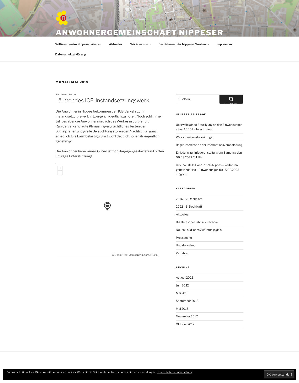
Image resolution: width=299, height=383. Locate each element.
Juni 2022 (182, 285)
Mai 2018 (182, 308)
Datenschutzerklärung (70, 54)
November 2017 (187, 316)
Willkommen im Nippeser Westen (78, 44)
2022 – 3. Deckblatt (189, 206)
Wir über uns (141, 44)
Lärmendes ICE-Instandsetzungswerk (102, 100)
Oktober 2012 (185, 324)
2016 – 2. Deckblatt (189, 199)
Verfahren (182, 253)
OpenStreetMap (124, 254)
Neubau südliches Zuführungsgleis (199, 229)
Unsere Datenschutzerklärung (174, 372)
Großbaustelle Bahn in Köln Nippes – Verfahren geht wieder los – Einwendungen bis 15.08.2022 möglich (207, 169)
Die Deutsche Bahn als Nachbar (197, 222)
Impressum (224, 44)
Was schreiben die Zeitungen (195, 137)
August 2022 (184, 277)
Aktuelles (115, 44)
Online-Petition (106, 151)
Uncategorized (185, 245)
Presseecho (184, 237)
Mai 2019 (182, 293)
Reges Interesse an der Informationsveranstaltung (209, 145)
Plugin (154, 254)
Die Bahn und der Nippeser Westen (184, 44)
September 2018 (187, 300)
